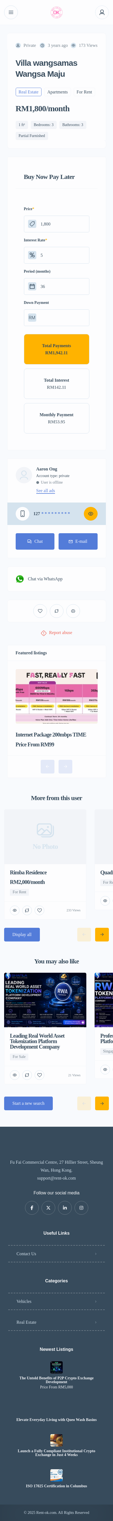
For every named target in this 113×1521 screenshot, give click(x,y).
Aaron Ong (46, 469)
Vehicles (23, 1301)
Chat (35, 541)
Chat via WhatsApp (39, 579)
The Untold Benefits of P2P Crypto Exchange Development (57, 1380)
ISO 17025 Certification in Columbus (56, 1486)
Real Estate (26, 1322)
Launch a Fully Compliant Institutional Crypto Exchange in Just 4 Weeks (56, 1453)
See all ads (45, 491)
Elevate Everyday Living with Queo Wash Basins (56, 1420)
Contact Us (26, 1253)
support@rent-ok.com (56, 1178)
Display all (22, 934)
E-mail (78, 541)
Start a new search (28, 1103)
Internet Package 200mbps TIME (51, 735)
